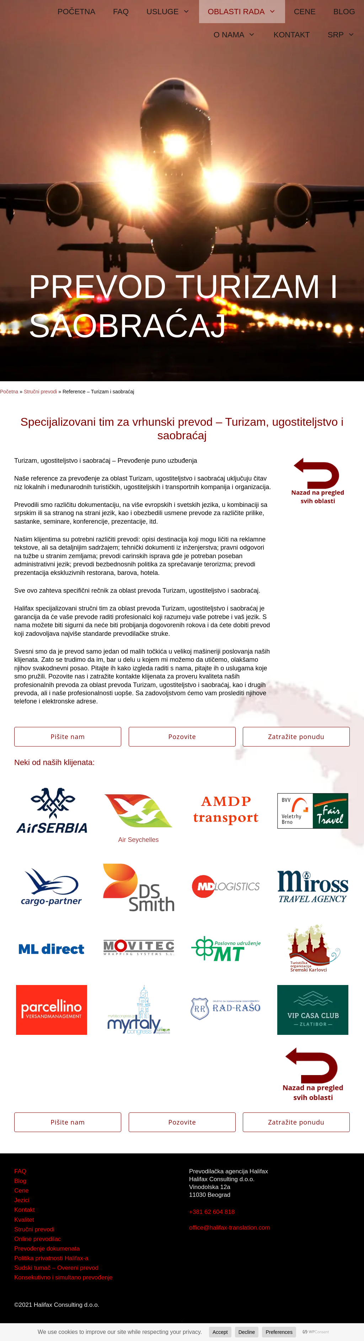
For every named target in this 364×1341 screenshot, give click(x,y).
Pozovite (182, 736)
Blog (20, 1181)
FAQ (121, 11)
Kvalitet (24, 1219)
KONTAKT (291, 34)
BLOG (344, 11)
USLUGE (172, 11)
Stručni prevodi (40, 391)
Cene (21, 1190)
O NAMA (239, 34)
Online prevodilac (37, 1239)
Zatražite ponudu (296, 736)
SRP (346, 34)
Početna (9, 391)
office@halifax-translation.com (229, 1227)
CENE (305, 11)
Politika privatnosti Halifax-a (51, 1258)
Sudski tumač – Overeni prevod (56, 1267)
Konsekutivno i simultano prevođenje (63, 1277)
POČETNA (76, 11)
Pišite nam (67, 736)
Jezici (22, 1200)
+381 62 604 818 (212, 1212)
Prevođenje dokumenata (47, 1248)
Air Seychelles (138, 839)
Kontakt (24, 1209)
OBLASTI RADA (246, 11)
